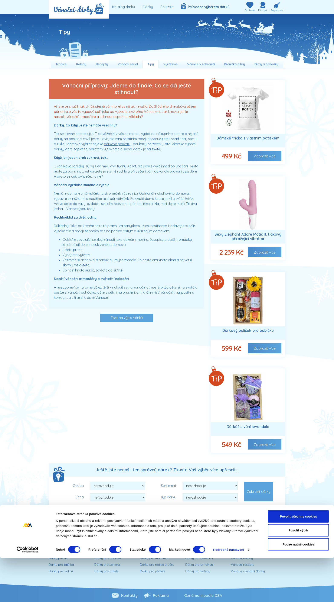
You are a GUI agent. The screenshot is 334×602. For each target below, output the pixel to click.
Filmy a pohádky (266, 64)
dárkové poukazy (117, 144)
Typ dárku (168, 497)
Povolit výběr (298, 574)
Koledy (81, 64)
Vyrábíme (170, 64)
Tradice (61, 64)
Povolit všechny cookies (298, 560)
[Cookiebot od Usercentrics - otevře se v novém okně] (27, 593)
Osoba (78, 485)
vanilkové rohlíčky (70, 166)
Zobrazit (265, 156)
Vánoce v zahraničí (201, 64)
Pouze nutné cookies (298, 588)
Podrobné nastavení (228, 593)
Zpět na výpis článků (127, 318)
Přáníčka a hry (234, 64)
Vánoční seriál (128, 64)
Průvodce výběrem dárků (205, 6)
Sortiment (168, 485)
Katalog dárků (123, 7)
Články (148, 7)
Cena (79, 497)
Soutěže (167, 7)
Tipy (151, 64)
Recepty (102, 64)
